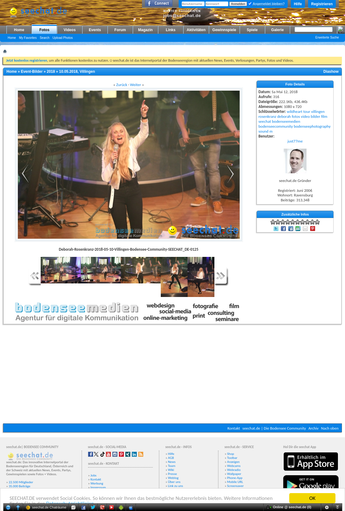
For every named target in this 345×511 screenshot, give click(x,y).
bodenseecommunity (275, 126)
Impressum (98, 487)
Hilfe (298, 4)
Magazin (145, 30)
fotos (296, 116)
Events (95, 30)
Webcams (234, 466)
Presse (172, 474)
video (305, 116)
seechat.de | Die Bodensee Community (274, 428)
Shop (230, 454)
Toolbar (232, 458)
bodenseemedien (286, 121)
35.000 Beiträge (19, 486)
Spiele (252, 30)
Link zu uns (175, 486)
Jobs (93, 475)
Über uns (174, 482)
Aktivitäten (196, 30)
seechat (264, 121)
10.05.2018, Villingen (77, 71)
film (324, 116)
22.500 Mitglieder (21, 482)
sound (263, 131)
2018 (51, 71)
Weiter (135, 84)
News (172, 462)
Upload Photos (63, 37)
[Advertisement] (172, 375)
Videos (69, 30)
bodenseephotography (312, 126)
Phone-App (234, 478)
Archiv (313, 428)
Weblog (173, 478)
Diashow (331, 71)
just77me (294, 141)
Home (19, 30)
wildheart (294, 111)
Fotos (44, 30)
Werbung (97, 483)
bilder (315, 116)
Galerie (277, 30)
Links (170, 30)
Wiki (171, 470)
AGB (171, 458)
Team (171, 466)
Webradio (234, 470)
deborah (284, 116)
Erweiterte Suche (327, 37)
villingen (318, 111)
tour (306, 111)
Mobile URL (235, 482)
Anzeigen (233, 462)
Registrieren (322, 4)
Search (45, 37)
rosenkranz (267, 116)
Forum (120, 30)
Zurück (121, 84)
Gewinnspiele (224, 30)
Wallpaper (234, 474)
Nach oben (330, 428)
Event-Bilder (32, 71)
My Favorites (28, 37)
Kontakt (233, 428)
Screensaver (235, 486)
